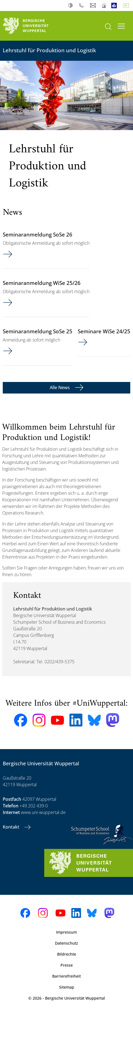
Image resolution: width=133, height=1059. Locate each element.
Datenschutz (66, 943)
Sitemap (66, 987)
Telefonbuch (82, 5)
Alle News (60, 387)
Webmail (93, 5)
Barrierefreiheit (66, 976)
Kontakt (11, 827)
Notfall (104, 5)
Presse (66, 965)
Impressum (66, 932)
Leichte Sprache (115, 5)
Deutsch (127, 5)
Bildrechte (66, 954)
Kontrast (71, 5)
